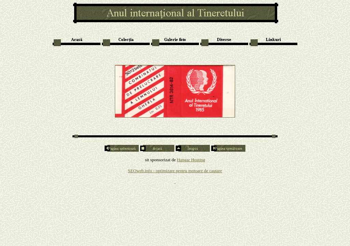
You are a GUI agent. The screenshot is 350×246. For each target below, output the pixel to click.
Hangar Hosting (191, 159)
